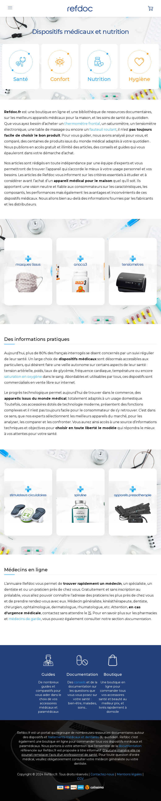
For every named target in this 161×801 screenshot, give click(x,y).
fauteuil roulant (103, 130)
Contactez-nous (102, 774)
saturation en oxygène (23, 377)
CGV (80, 779)
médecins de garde (25, 619)
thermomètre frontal (82, 124)
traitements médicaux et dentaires (73, 737)
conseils (80, 682)
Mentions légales (129, 774)
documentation (130, 746)
